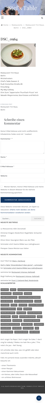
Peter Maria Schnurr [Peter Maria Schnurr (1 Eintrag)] (27, 316)
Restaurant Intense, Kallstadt (23, 272)
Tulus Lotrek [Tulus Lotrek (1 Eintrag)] (28, 328)
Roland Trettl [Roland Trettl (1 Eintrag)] (27, 324)
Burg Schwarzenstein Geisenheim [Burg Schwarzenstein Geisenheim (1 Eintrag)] (30, 289)
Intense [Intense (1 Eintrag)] (38, 301)
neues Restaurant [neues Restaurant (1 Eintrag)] (34, 312)
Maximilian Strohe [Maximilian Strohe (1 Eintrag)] (8, 312)
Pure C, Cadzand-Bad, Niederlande (25, 280)
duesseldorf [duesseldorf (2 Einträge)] (6, 293)
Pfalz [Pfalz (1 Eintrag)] (39, 316)
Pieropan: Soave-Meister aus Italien (15, 248)
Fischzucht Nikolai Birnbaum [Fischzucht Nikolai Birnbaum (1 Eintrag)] (29, 297)
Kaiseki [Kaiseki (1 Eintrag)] (13, 305)
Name (4, 157)
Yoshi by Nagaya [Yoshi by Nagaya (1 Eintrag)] (7, 332)
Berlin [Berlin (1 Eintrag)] (13, 289)
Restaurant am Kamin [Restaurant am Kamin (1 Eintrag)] (31, 320)
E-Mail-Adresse (7, 166)
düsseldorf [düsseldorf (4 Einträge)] (18, 293)
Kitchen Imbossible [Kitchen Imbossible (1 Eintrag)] (36, 305)
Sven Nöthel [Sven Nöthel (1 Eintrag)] (6, 328)
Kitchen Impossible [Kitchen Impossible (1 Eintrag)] (8, 309)
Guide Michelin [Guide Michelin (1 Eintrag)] (7, 301)
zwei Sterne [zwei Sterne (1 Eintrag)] (34, 332)
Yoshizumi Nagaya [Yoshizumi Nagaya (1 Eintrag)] (21, 332)
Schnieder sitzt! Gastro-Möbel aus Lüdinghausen (20, 244)
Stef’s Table (22, 7)
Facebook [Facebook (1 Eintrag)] (28, 293)
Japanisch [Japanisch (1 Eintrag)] (5, 305)
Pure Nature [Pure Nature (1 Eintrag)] (6, 320)
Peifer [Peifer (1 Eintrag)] (15, 316)
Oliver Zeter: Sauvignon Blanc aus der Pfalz (18, 240)
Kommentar (6, 139)
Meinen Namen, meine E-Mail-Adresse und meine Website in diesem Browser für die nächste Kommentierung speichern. (22, 190)
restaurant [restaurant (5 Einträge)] (17, 320)
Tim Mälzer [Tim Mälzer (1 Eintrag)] (17, 328)
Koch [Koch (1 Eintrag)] (19, 309)
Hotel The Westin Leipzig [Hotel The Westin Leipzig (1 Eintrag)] (23, 301)
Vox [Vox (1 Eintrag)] (37, 328)
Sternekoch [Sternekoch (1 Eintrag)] (39, 324)
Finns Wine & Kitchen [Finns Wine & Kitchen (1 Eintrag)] (9, 297)
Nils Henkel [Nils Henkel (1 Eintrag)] (6, 316)
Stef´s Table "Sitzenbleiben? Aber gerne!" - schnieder (21, 265)
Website (4, 176)
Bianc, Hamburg (18, 261)
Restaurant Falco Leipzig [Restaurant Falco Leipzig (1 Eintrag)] (10, 324)
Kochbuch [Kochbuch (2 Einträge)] (27, 309)
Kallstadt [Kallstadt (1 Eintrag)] (22, 305)
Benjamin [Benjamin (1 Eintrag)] (5, 289)
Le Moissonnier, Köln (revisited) (13, 229)
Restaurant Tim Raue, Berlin (9, 108)
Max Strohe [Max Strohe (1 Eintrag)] (21, 312)
